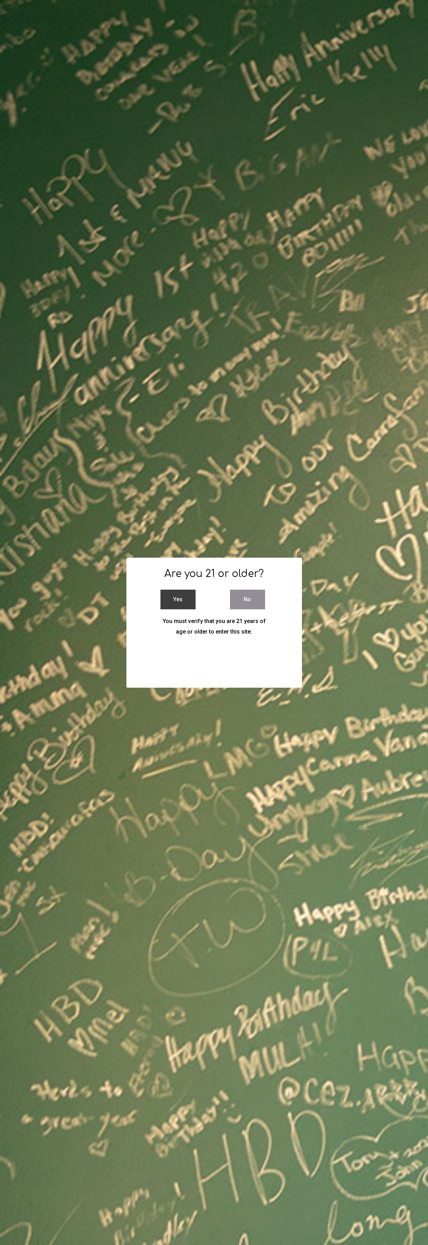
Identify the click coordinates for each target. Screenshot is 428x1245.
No (247, 599)
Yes (178, 599)
